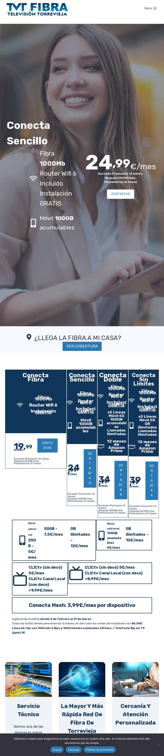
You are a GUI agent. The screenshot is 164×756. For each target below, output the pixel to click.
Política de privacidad (99, 749)
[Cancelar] (159, 745)
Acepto (57, 749)
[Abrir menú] (151, 8)
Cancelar (73, 749)
